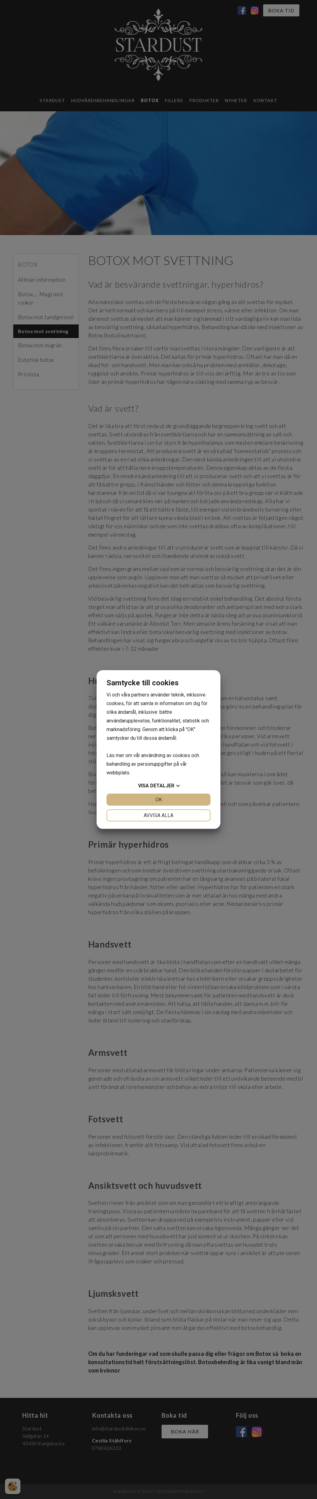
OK (158, 800)
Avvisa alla (158, 815)
